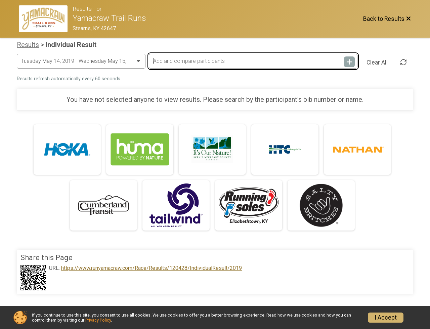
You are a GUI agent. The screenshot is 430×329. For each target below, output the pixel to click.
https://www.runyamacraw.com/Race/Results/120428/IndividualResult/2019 (151, 268)
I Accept (386, 317)
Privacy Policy (98, 320)
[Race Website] (46, 18)
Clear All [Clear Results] (377, 62)
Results (28, 45)
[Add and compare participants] (253, 61)
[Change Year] (81, 61)
